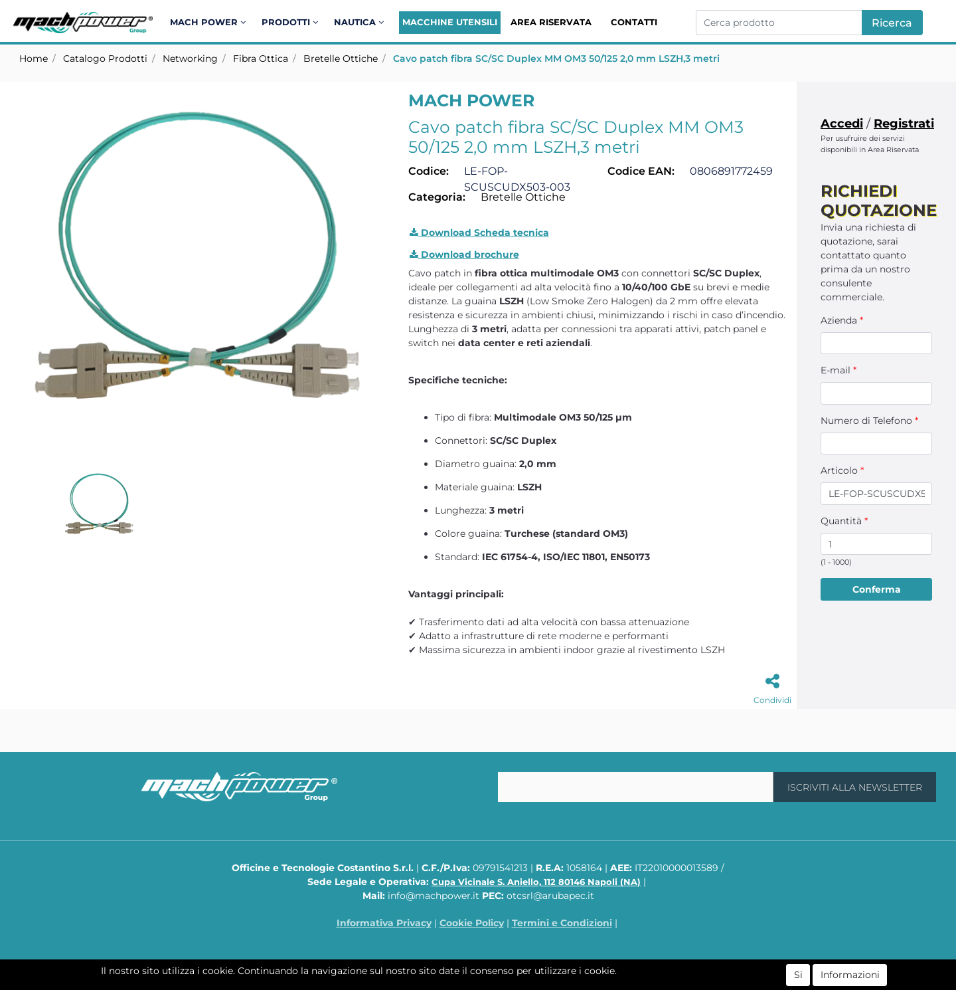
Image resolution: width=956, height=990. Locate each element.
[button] (210, 22)
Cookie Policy (471, 923)
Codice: (428, 171)
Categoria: (436, 197)
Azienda (842, 320)
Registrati (904, 123)
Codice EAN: (641, 171)
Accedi (842, 123)
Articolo (842, 470)
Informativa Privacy (384, 923)
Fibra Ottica (260, 58)
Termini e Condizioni (562, 923)
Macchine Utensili (449, 22)
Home (33, 58)
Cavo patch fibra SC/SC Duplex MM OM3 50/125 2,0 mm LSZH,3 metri (556, 58)
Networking (190, 58)
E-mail (838, 370)
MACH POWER (471, 100)
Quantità (844, 521)
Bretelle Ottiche (340, 58)
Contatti (634, 22)
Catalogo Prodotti (105, 58)
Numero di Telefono (869, 421)
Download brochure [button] (464, 254)
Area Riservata (551, 22)
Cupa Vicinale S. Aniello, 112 (536, 881)
